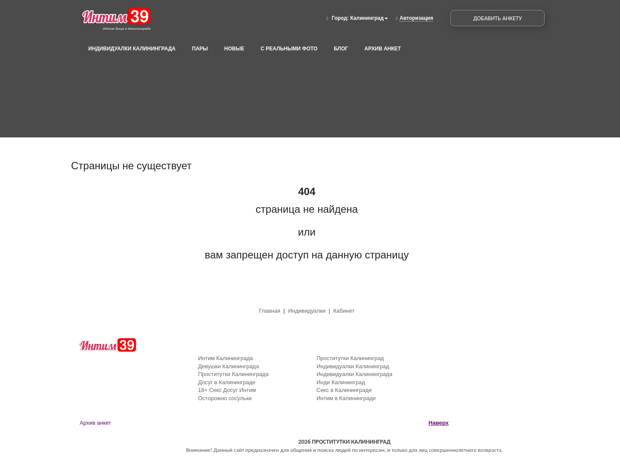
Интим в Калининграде (346, 398)
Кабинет (343, 311)
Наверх (438, 423)
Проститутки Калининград (350, 358)
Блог (341, 49)
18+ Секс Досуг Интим (227, 390)
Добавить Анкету (497, 18)
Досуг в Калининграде (226, 382)
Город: (340, 18)
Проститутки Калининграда (233, 374)
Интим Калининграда (225, 358)
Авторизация (416, 18)
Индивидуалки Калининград (352, 366)
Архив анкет (382, 49)
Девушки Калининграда (228, 366)
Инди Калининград (340, 382)
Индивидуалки (307, 311)
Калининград (369, 18)
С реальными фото (288, 49)
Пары (200, 49)
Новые (234, 49)
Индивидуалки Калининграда (132, 49)
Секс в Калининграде (344, 390)
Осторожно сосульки (225, 398)
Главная (270, 311)
